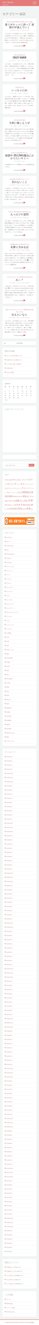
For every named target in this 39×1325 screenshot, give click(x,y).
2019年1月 (9, 1114)
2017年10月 (10, 1176)
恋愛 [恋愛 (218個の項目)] (17, 500)
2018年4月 (9, 1151)
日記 (20, 21)
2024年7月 (9, 844)
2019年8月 (9, 1085)
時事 (8, 695)
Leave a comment (26, 30)
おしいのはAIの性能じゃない (14, 355)
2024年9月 (9, 835)
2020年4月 (9, 1052)
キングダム (9, 600)
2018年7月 (9, 1139)
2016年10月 (10, 1226)
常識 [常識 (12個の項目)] (9, 501)
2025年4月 (9, 806)
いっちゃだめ (19, 90)
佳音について (10, 649)
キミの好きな (10, 1275)
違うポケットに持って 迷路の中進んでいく (19, 25)
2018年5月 (9, 1147)
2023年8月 (9, 889)
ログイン (9, 1299)
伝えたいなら (19, 314)
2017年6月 (9, 1193)
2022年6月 (9, 944)
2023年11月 (10, 877)
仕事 (7, 21)
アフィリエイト (11, 566)
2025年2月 (9, 815)
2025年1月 (9, 819)
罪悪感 (8, 712)
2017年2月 (9, 1210)
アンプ (8, 575)
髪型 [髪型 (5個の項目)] (32, 509)
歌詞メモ (9, 699)
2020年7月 (9, 1039)
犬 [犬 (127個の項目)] (15, 505)
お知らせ (13, 152)
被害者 (8, 724)
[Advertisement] (19, 431)
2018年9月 (9, 1131)
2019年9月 (9, 1081)
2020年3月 (9, 1056)
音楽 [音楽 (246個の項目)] (28, 508)
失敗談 (8, 662)
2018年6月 (9, 1143)
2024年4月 (9, 856)
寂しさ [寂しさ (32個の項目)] (29, 496)
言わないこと (19, 182)
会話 (10, 21)
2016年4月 (9, 1251)
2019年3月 (9, 1106)
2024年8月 (9, 840)
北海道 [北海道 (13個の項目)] (15, 496)
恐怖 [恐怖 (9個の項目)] (21, 501)
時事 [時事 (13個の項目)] (6, 505)
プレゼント (9, 616)
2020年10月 (10, 1027)
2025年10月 (10, 781)
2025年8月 (9, 790)
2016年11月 (10, 1222)
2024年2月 (9, 865)
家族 (32, 309)
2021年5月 (9, 998)
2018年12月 (10, 1118)
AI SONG (9, 537)
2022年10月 (10, 927)
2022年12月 (10, 923)
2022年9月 (9, 931)
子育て (8, 666)
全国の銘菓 (15, 21)
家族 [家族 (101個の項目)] (24, 496)
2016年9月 (9, 1230)
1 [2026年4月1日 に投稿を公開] (13, 388)
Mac (8, 550)
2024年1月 (9, 869)
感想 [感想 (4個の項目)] (23, 500)
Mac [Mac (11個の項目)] (7, 480)
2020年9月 (9, 1031)
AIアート (9, 541)
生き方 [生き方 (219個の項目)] (19, 504)
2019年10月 (10, 1077)
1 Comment (25, 93)
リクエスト (9, 629)
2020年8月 (9, 1035)
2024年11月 (10, 827)
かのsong (9, 562)
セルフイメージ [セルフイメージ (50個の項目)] (10, 488)
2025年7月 (9, 794)
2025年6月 (9, 798)
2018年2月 (9, 1160)
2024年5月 (9, 852)
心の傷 (8, 683)
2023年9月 (9, 885)
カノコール (9, 591)
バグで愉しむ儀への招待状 (14, 364)
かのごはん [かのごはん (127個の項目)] (16, 479)
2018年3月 (9, 1156)
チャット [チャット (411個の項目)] (26, 488)
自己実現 (9, 716)
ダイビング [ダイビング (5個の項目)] (18, 488)
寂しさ (18, 311)
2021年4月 (9, 1002)
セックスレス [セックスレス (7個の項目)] (30, 484)
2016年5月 (9, 1247)
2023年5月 (9, 902)
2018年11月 (10, 1122)
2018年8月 (9, 1135)
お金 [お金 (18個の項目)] (9, 480)
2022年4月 (9, 952)
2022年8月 (9, 935)
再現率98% (10, 368)
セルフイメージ (11, 608)
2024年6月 (9, 848)
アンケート (9, 570)
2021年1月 (9, 1014)
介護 (8, 637)
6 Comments (25, 217)
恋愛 (28, 277)
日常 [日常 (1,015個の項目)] (30, 500)
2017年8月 (9, 1185)
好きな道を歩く (8, 2)
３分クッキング (25, 179)
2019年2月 (9, 1110)
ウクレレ (9, 583)
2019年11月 (10, 1072)
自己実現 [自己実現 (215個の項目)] (18, 508)
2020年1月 (9, 1064)
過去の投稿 (20, 343)
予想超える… (10, 1267)
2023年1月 (9, 919)
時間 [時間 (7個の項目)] (8, 505)
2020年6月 (9, 1043)
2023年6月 (9, 898)
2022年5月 (9, 948)
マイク (8, 620)
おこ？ (19, 279)
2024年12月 (10, 823)
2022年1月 (9, 964)
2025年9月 (9, 786)
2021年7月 (9, 989)
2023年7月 (9, 894)
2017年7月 (9, 1189)
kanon (18, 30)
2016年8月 (9, 1235)
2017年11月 (10, 1172)
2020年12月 (10, 1018)
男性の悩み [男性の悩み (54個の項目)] (27, 505)
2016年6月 (9, 1243)
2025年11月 (10, 777)
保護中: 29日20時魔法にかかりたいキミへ (19, 156)
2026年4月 (9, 756)
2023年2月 (9, 914)
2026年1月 (9, 769)
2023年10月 (10, 881)
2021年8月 (9, 985)
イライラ (9, 579)
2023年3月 (9, 910)
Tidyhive (32, 1322)
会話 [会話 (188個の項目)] (7, 496)
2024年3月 (9, 860)
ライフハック (10, 624)
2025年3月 (9, 811)
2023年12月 (10, 873)
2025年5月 (9, 802)
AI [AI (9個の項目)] (5, 480)
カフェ (8, 595)
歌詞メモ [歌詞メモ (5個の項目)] (12, 505)
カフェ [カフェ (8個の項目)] (18, 484)
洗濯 (8, 703)
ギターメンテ (10, 604)
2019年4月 (9, 1102)
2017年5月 (9, 1197)
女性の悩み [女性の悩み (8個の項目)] (20, 496)
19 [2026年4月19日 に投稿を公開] (30, 393)
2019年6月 (9, 1093)
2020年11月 (10, 1023)
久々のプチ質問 (19, 214)
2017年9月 (9, 1181)
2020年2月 (9, 1060)
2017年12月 (10, 1168)
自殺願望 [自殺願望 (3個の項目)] (24, 508)
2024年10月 (10, 831)
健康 (21, 55)
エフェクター (10, 587)
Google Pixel (10, 545)
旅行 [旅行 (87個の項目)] (26, 501)
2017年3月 (9, 1205)
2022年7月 (9, 939)
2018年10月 (10, 1126)
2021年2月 (9, 1010)
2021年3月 (9, 1006)
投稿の (9, 1303)
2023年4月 (9, 906)
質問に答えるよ (25, 21)
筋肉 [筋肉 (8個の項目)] (8, 509)
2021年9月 (9, 981)
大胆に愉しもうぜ (19, 122)
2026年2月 (9, 765)
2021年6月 (9, 993)
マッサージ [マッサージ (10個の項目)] (14, 492)
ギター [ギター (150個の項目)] (23, 484)
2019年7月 (9, 1089)
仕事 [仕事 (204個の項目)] (31, 492)
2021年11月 (10, 973)
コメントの (11, 1307)
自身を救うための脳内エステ (14, 360)
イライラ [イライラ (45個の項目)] (24, 480)
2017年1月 (9, 1214)
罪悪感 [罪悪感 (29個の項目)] (11, 509)
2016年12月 (10, 1218)
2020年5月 (9, 1048)
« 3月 (6, 400)
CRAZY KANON (19, 57)
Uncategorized (10, 554)
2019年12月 (10, 1068)
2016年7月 (9, 1239)
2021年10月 (10, 977)
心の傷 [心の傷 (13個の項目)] (13, 501)
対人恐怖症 (9, 678)
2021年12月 (10, 968)
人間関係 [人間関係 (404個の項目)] (24, 492)
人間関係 (12, 244)
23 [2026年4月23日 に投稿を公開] (18, 395)
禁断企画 (9, 708)
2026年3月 (9, 761)
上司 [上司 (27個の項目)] (18, 492)
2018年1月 (9, 1164)
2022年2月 (9, 960)
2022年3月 (9, 956)
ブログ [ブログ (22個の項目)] (8, 492)
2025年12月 (10, 773)
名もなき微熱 (10, 372)
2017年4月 (9, 1201)
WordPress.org (11, 1312)
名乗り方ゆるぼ (19, 247)
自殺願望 (9, 720)
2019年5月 (9, 1097)
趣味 (31, 21)
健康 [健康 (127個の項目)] (11, 496)
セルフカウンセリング (13, 277)
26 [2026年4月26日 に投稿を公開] (30, 395)
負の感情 (9, 728)
